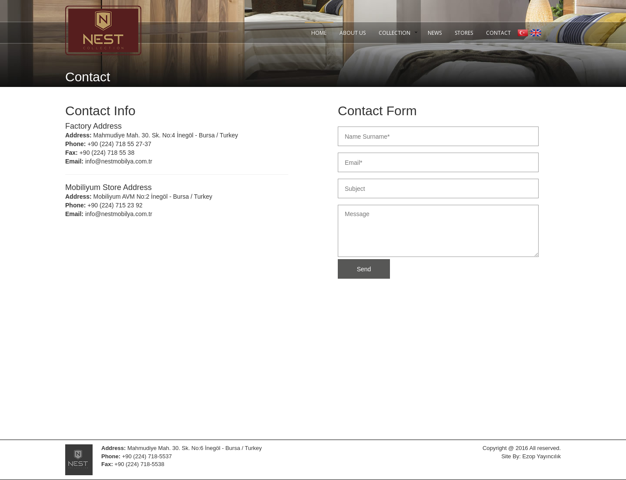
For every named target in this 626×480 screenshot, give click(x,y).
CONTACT (498, 33)
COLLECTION (394, 33)
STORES (464, 33)
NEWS (435, 33)
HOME (318, 33)
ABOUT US (353, 33)
